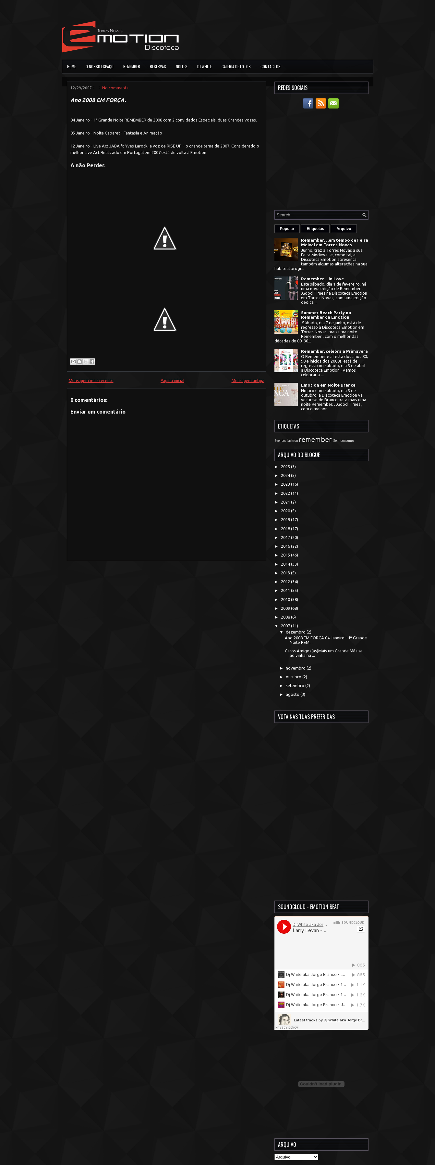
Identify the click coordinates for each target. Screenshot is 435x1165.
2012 (286, 581)
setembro (295, 685)
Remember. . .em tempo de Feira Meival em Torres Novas (334, 242)
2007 (286, 625)
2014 (286, 564)
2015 (286, 555)
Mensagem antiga (248, 380)
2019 (286, 519)
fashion (292, 440)
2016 (286, 546)
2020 (286, 510)
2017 (286, 537)
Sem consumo (343, 440)
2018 (286, 528)
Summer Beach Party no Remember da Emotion (326, 314)
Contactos (270, 66)
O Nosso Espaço (100, 66)
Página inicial (172, 380)
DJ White (204, 66)
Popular (287, 228)
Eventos (280, 440)
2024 (286, 475)
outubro (294, 676)
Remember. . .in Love (322, 278)
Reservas (158, 66)
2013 (286, 572)
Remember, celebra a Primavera (334, 351)
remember (315, 439)
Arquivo (343, 228)
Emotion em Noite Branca (328, 385)
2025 (286, 466)
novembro (296, 668)
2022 (286, 493)
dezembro (296, 632)
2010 (286, 599)
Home (71, 66)
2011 (286, 590)
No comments (115, 88)
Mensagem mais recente (91, 380)
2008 (286, 617)
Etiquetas (315, 228)
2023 (286, 484)
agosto (293, 694)
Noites (181, 66)
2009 (286, 608)
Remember (131, 66)
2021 (286, 502)
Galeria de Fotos (236, 66)
